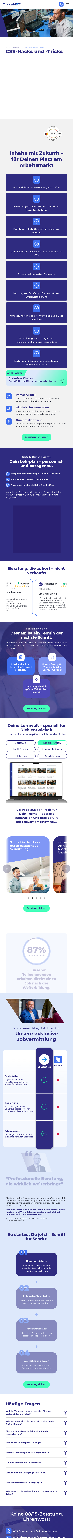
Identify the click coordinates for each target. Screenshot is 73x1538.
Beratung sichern (36, 708)
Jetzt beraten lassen (36, 437)
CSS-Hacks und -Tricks (35, 44)
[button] (67, 4)
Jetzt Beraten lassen (20, 107)
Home (8, 44)
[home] (11, 4)
